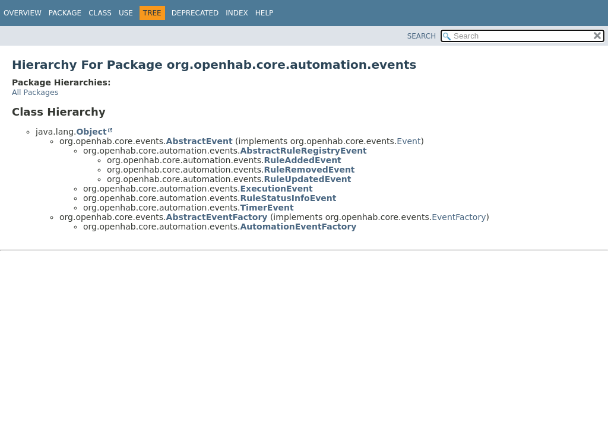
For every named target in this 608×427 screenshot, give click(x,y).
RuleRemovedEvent (309, 169)
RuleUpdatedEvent (308, 179)
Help (264, 13)
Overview (23, 13)
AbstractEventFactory (217, 217)
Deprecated (195, 13)
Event (408, 141)
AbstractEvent (199, 141)
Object (91, 131)
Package (65, 13)
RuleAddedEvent (302, 160)
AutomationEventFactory (298, 226)
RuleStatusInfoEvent (288, 198)
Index (237, 13)
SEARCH (421, 36)
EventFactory (459, 217)
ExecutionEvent (276, 188)
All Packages (35, 92)
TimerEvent (267, 207)
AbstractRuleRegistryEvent (303, 150)
